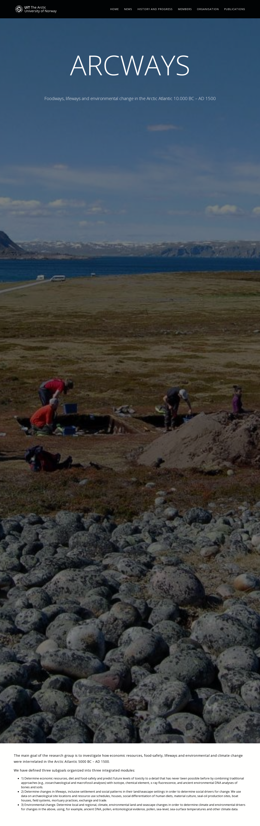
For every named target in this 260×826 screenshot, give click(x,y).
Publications (234, 13)
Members (185, 13)
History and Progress (155, 13)
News (128, 13)
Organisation (208, 13)
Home (114, 13)
